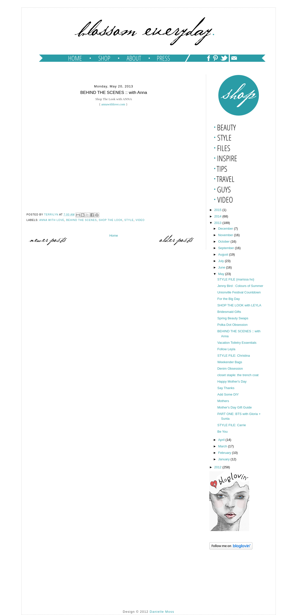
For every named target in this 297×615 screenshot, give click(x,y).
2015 (218, 210)
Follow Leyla (226, 349)
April (222, 440)
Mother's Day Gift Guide (234, 407)
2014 (218, 216)
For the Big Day (228, 299)
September (226, 248)
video (140, 220)
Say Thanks (225, 388)
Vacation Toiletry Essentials (236, 342)
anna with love (51, 220)
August (223, 254)
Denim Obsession (230, 368)
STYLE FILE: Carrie (231, 425)
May (221, 274)
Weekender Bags (229, 362)
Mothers (223, 401)
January (224, 459)
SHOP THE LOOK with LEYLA (239, 305)
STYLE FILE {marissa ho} (235, 279)
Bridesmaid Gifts (229, 312)
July (221, 261)
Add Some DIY (228, 394)
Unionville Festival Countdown (239, 292)
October (224, 241)
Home (113, 235)
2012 (218, 467)
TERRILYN (51, 214)
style (129, 220)
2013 (218, 223)
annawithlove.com (113, 104)
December (226, 228)
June (222, 267)
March (223, 446)
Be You (222, 431)
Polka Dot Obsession (232, 325)
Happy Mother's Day (231, 381)
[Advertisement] (234, 576)
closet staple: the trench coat (237, 375)
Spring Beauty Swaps (232, 318)
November (226, 235)
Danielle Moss (162, 612)
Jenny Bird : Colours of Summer (240, 286)
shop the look (110, 220)
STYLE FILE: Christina (233, 355)
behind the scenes (81, 220)
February (225, 453)
